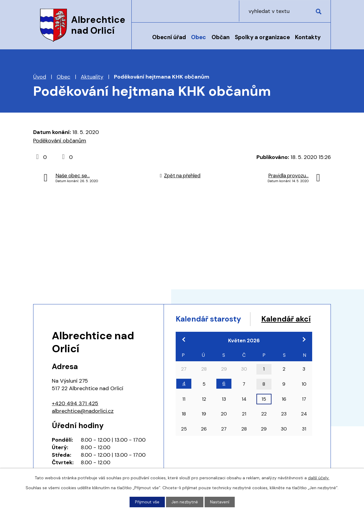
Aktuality (92, 76)
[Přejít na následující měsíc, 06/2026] (304, 351)
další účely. (318, 477)
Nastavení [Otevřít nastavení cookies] (219, 502)
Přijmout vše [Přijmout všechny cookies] (147, 502)
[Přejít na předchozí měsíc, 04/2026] (184, 351)
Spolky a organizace (262, 37)
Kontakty (308, 37)
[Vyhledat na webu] (292, 11)
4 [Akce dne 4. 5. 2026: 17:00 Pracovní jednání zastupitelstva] (184, 395)
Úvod (142, 41)
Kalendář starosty (209, 319)
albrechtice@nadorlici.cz (83, 411)
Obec (198, 37)
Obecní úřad (169, 37)
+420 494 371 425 (75, 403)
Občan (221, 37)
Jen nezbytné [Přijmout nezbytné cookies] (184, 502)
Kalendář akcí (201, 330)
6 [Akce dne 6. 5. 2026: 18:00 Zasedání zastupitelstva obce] (223, 395)
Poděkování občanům (59, 140)
